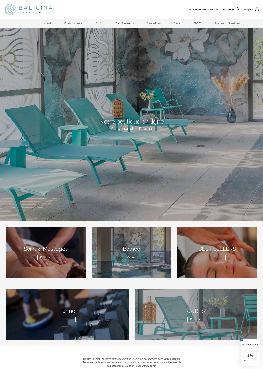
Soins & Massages (124, 23)
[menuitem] (47, 24)
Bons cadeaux (154, 23)
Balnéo (98, 23)
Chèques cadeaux (73, 23)
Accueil (47, 23)
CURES (197, 23)
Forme (177, 23)
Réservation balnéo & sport (228, 23)
